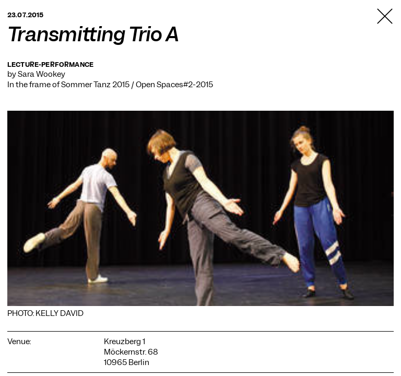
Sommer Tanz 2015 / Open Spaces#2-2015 (137, 84)
